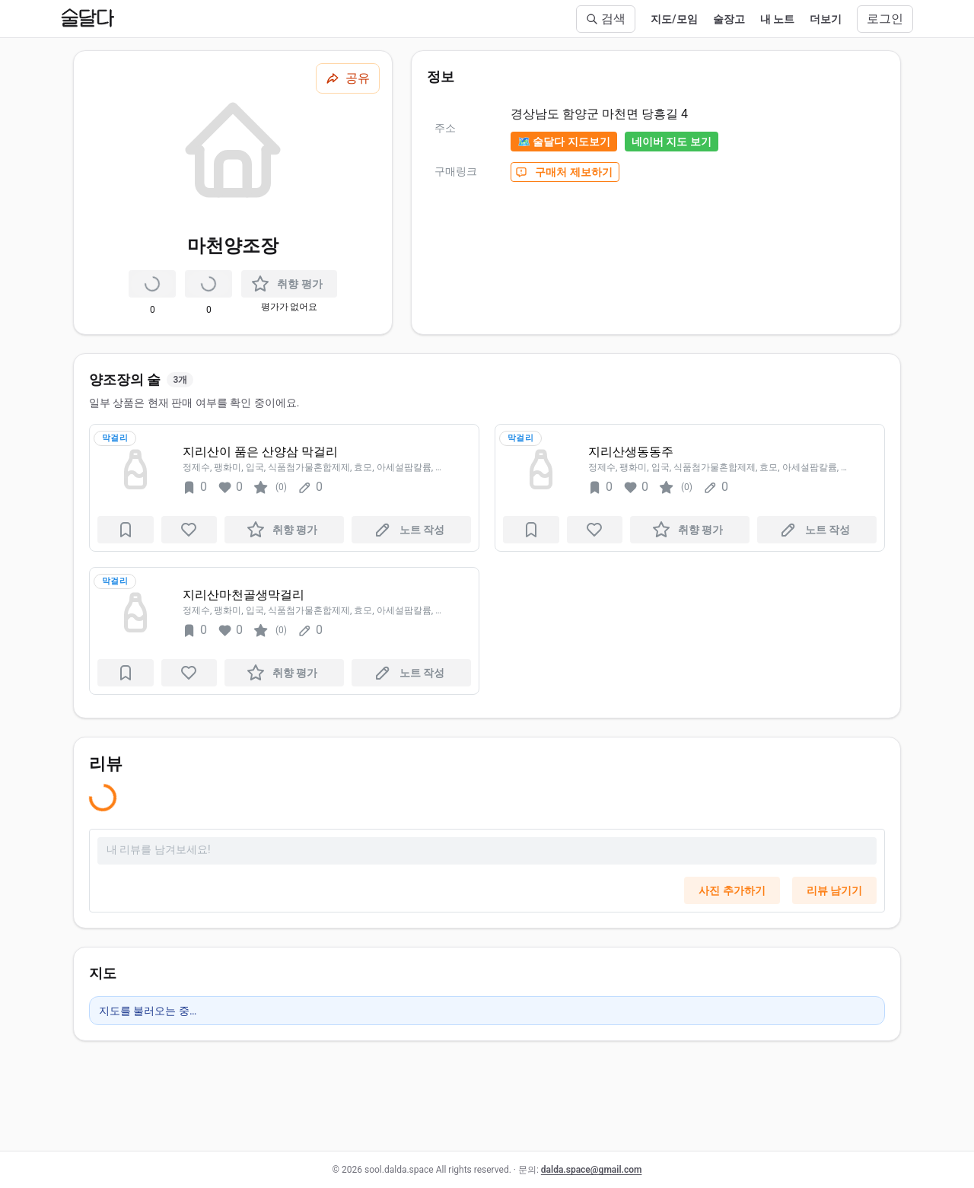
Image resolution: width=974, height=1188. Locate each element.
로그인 (885, 18)
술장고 (729, 19)
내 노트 (777, 19)
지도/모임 (674, 19)
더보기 (826, 19)
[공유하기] (348, 78)
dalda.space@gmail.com (591, 1169)
